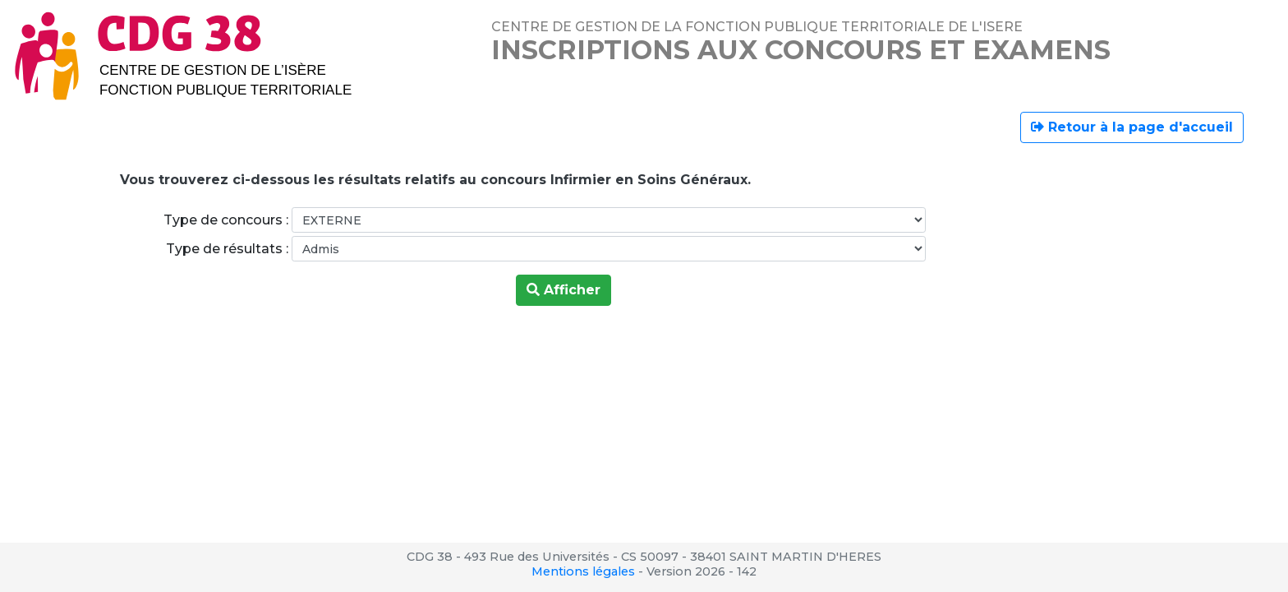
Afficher (563, 290)
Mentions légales (583, 571)
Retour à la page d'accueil (1132, 127)
